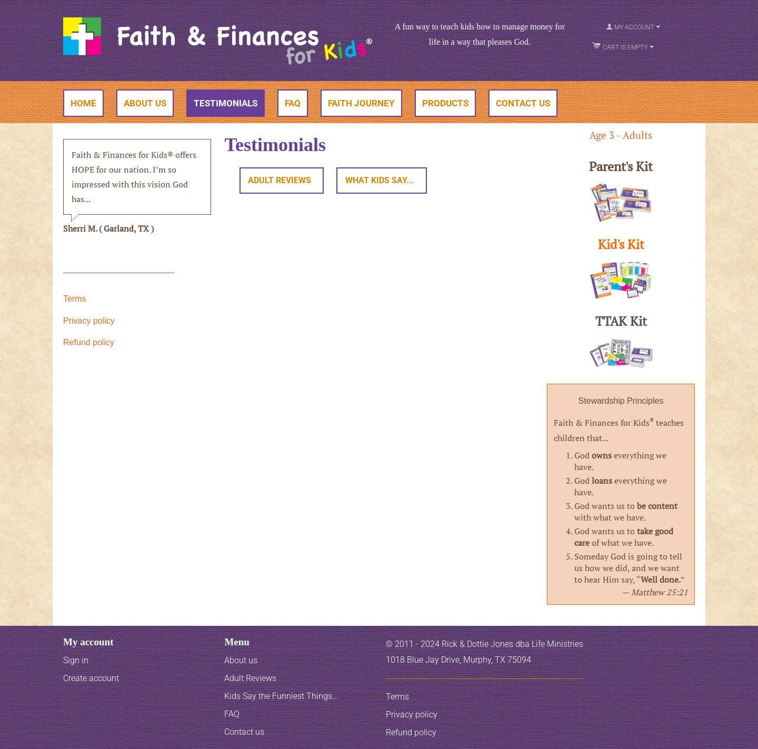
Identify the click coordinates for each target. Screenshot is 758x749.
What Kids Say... (374, 181)
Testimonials (225, 103)
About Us (145, 103)
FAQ (293, 103)
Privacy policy (89, 320)
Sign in (75, 660)
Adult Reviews (277, 181)
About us (240, 660)
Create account (91, 678)
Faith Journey (361, 103)
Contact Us (523, 103)
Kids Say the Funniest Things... (281, 696)
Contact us (244, 732)
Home (83, 103)
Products (445, 103)
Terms (74, 298)
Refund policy (88, 342)
